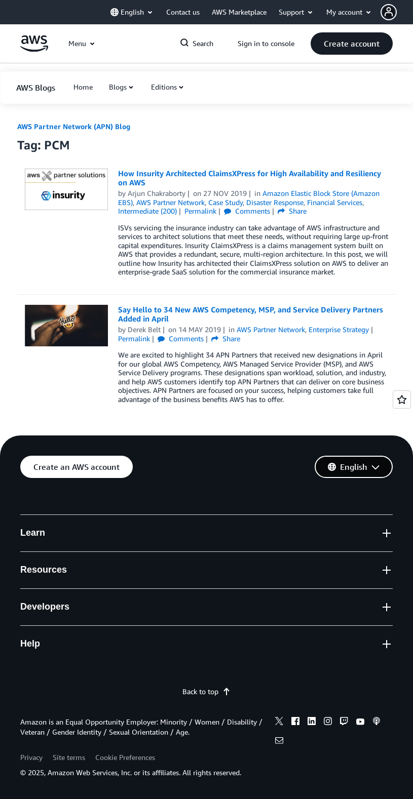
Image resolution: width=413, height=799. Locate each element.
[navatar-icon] (389, 12)
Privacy (31, 757)
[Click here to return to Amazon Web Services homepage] (34, 49)
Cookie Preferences (125, 757)
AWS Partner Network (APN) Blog (73, 126)
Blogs (118, 87)
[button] (397, 12)
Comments (247, 211)
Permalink (200, 211)
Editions (164, 87)
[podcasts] (376, 722)
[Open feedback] (402, 399)
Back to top (206, 691)
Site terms (69, 757)
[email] (279, 741)
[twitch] (344, 722)
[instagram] (328, 722)
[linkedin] (312, 722)
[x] (279, 722)
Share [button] (292, 211)
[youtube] (360, 722)
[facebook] (295, 722)
